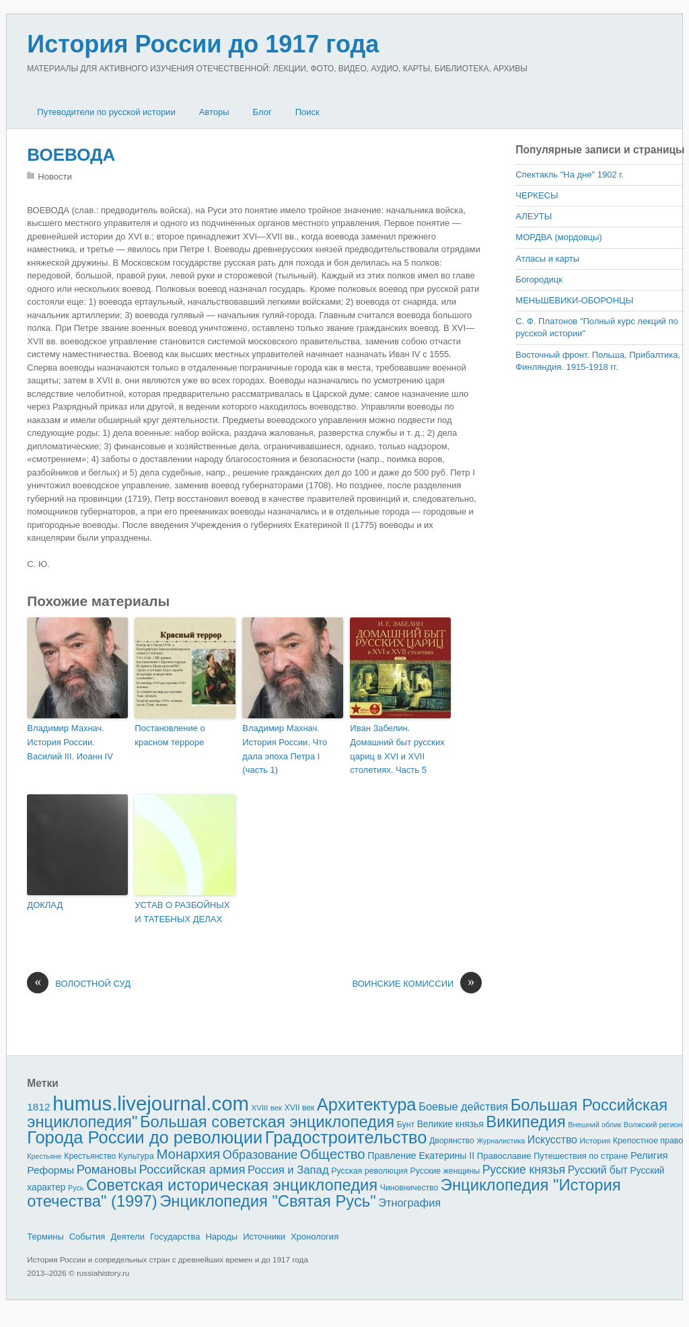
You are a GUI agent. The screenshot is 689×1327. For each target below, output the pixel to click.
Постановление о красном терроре (170, 735)
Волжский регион (653, 1125)
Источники (264, 1236)
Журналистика (500, 1141)
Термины (45, 1236)
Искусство (552, 1139)
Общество (332, 1154)
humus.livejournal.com (150, 1103)
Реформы (50, 1170)
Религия (649, 1155)
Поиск (307, 112)
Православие (504, 1156)
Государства (175, 1236)
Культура (136, 1156)
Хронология (314, 1236)
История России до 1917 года (203, 44)
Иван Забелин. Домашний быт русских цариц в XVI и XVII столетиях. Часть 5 (397, 749)
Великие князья (450, 1124)
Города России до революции (144, 1137)
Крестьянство (90, 1156)
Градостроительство (346, 1137)
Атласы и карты (547, 259)
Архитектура (366, 1104)
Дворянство (451, 1140)
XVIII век (267, 1108)
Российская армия (192, 1169)
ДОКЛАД (45, 905)
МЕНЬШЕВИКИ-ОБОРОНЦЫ (574, 300)
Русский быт (598, 1170)
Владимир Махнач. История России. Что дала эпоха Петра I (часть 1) (284, 749)
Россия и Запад (288, 1170)
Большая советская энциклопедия (267, 1121)
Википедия (525, 1121)
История (595, 1140)
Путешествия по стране (581, 1156)
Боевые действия (463, 1106)
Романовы (107, 1169)
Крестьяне (44, 1156)
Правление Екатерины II (420, 1155)
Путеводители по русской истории (106, 112)
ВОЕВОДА (71, 155)
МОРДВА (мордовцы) (558, 237)
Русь (75, 1188)
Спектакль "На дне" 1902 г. (569, 174)
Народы (221, 1236)
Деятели (127, 1236)
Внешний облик (594, 1125)
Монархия (188, 1154)
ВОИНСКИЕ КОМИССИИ (417, 984)
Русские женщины (445, 1171)
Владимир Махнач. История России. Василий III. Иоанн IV (70, 742)
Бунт (405, 1124)
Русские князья (523, 1169)
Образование (260, 1155)
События (87, 1236)
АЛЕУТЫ (533, 216)
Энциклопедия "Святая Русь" (267, 1201)
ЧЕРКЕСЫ (536, 195)
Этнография (409, 1203)
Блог (262, 112)
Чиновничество (409, 1187)
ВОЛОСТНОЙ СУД (79, 984)
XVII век (299, 1107)
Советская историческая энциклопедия (231, 1185)
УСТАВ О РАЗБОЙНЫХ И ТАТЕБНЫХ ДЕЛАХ (182, 912)
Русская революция (369, 1171)
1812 (38, 1106)
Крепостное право (648, 1140)
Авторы (214, 112)
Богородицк (539, 279)
